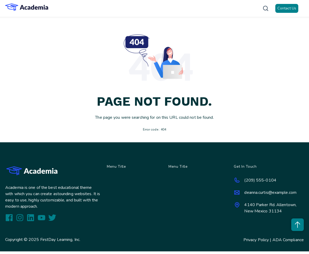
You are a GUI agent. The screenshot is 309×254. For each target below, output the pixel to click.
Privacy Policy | (257, 240)
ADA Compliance (288, 240)
